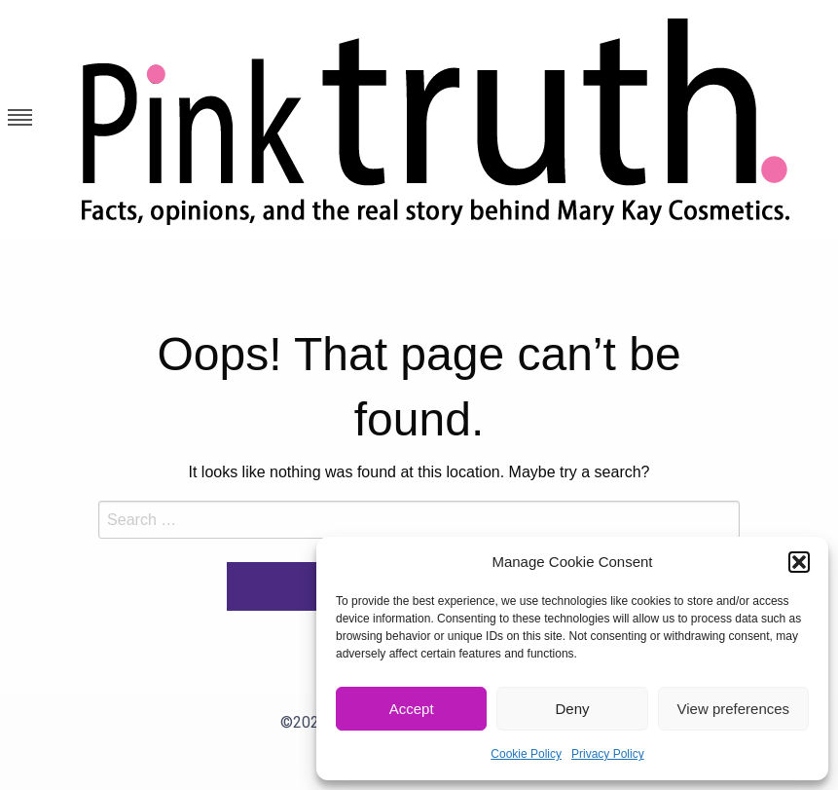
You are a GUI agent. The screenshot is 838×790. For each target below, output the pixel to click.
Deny (572, 708)
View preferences (733, 708)
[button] (799, 562)
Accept (411, 708)
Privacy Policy (607, 754)
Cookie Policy (526, 754)
